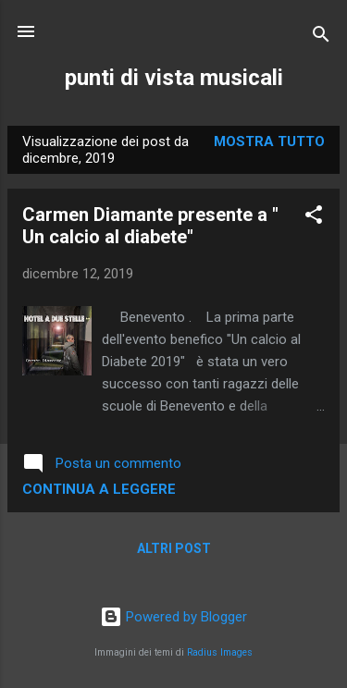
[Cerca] (321, 37)
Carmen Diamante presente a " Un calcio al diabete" (150, 225)
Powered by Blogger (173, 616)
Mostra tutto (269, 141)
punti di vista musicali (174, 78)
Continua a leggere (99, 489)
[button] (314, 217)
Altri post (174, 548)
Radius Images (220, 652)
